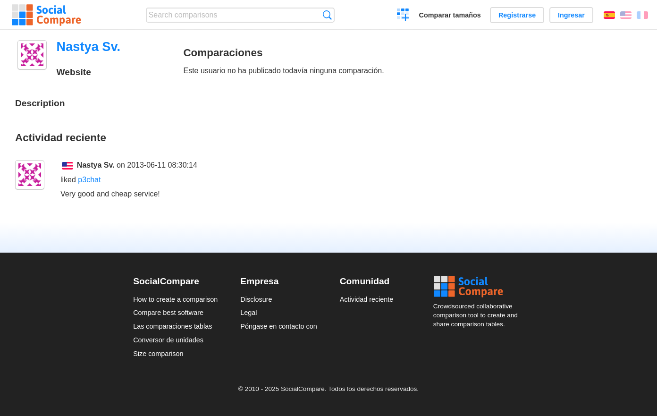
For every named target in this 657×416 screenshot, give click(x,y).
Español (609, 15)
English (626, 15)
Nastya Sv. (96, 165)
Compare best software (168, 312)
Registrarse (517, 15)
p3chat (89, 180)
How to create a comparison (175, 299)
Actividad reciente (367, 299)
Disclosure (256, 299)
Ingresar (571, 15)
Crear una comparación (403, 16)
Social (478, 286)
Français (642, 15)
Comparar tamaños (450, 15)
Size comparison (158, 353)
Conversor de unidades (168, 340)
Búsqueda (327, 14)
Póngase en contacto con (278, 326)
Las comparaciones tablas (172, 326)
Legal (248, 312)
